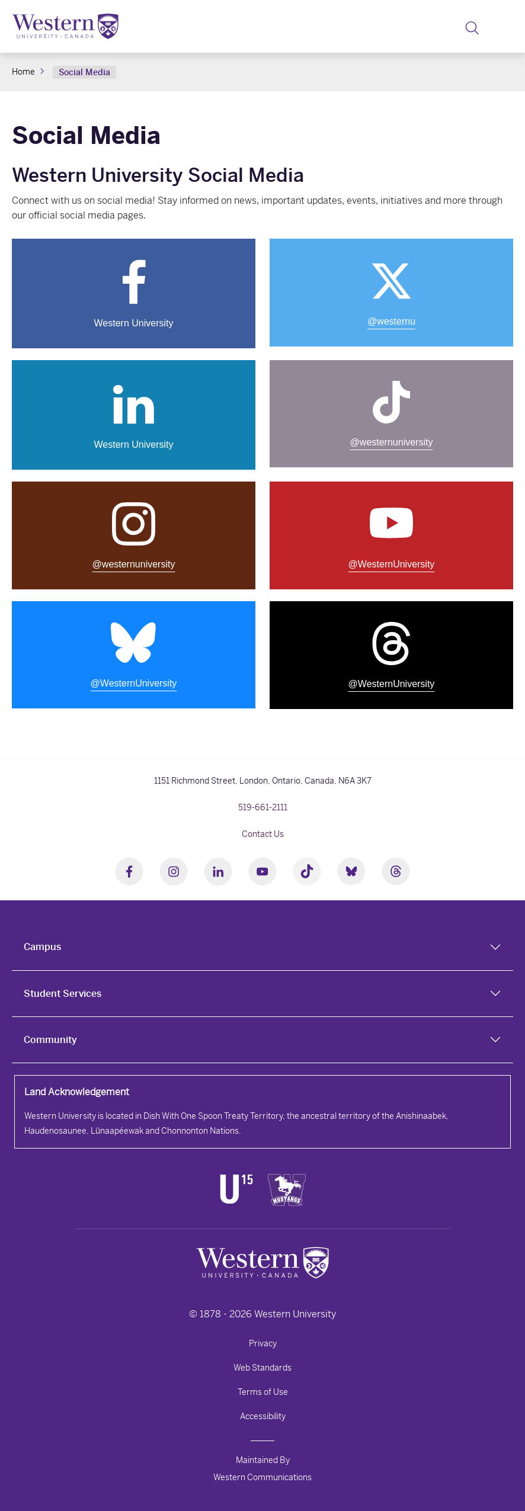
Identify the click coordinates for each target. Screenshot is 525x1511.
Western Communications (262, 1477)
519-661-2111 (262, 807)
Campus (42, 947)
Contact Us (263, 834)
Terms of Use (263, 1392)
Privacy (263, 1343)
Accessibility (263, 1416)
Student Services (62, 993)
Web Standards (262, 1367)
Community (50, 1040)
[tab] (262, 947)
